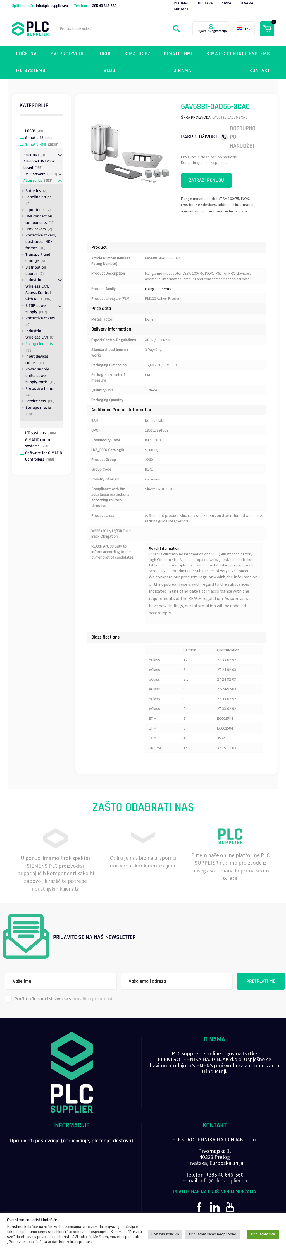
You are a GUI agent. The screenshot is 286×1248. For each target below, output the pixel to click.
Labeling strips (38, 197)
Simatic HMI (178, 54)
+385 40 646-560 (103, 5)
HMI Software (34, 174)
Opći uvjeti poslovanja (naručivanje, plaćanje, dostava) (71, 1140)
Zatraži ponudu (206, 180)
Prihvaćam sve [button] (263, 1234)
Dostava (205, 3)
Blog (109, 70)
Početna (26, 54)
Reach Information (164, 548)
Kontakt (181, 8)
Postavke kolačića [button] (165, 1234)
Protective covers (40, 318)
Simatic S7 (137, 54)
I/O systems (31, 70)
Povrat (227, 3)
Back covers (35, 229)
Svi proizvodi (67, 54)
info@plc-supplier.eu (52, 5)
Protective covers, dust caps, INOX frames (40, 242)
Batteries (33, 190)
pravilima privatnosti (93, 998)
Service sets (35, 401)
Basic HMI (31, 154)
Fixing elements (158, 288)
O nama (247, 3)
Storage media (38, 407)
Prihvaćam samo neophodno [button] (212, 1234)
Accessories (32, 180)
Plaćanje (182, 3)
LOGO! (104, 54)
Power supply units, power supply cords (37, 376)
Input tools (35, 209)
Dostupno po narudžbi (243, 137)
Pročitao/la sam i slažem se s (59, 999)
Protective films (39, 388)
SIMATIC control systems (238, 54)
